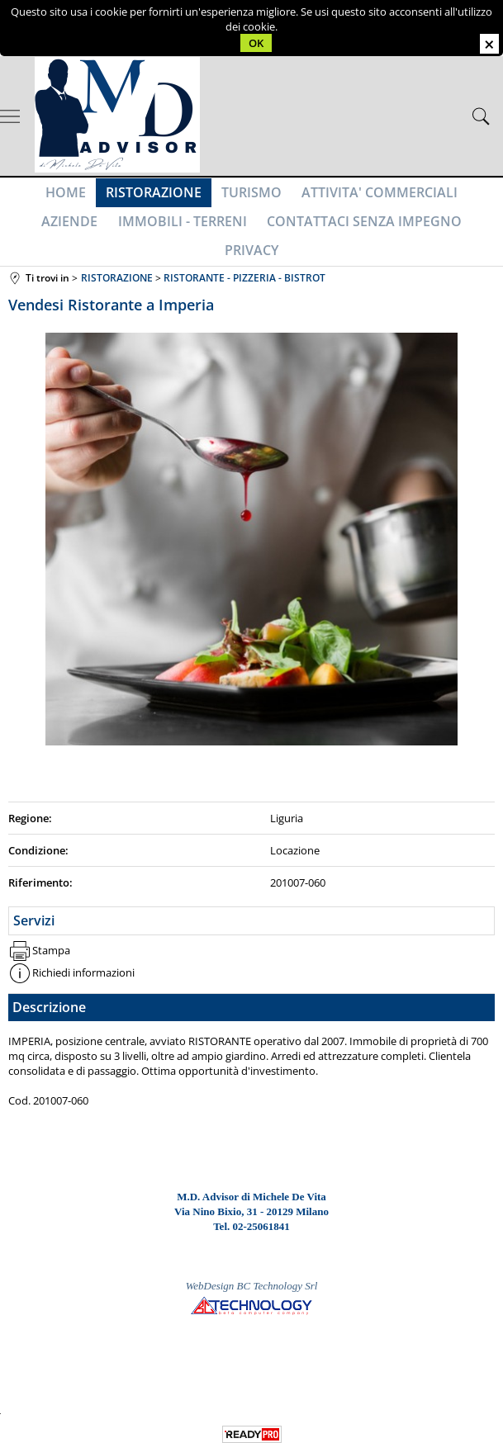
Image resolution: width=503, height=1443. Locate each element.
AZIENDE (461, 196)
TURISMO (213, 196)
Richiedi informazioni (83, 957)
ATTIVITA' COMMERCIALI (338, 196)
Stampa (51, 934)
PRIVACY (430, 231)
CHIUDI (489, 44)
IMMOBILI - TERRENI (110, 231)
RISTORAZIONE (119, 196)
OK (256, 42)
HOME (34, 196)
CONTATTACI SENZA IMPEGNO (289, 231)
